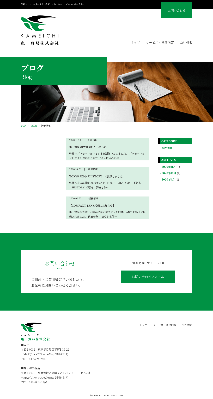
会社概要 (185, 42)
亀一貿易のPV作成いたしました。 (90, 147)
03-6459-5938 (37, 359)
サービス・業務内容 (158, 42)
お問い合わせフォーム (148, 277)
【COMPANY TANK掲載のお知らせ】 (93, 205)
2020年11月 (169, 167)
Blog (34, 125)
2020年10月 (169, 173)
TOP (23, 125)
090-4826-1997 (38, 382)
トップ (132, 42)
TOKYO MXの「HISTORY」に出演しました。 (99, 176)
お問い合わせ (172, 9)
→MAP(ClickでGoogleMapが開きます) (46, 354)
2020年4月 (169, 179)
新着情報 (167, 148)
